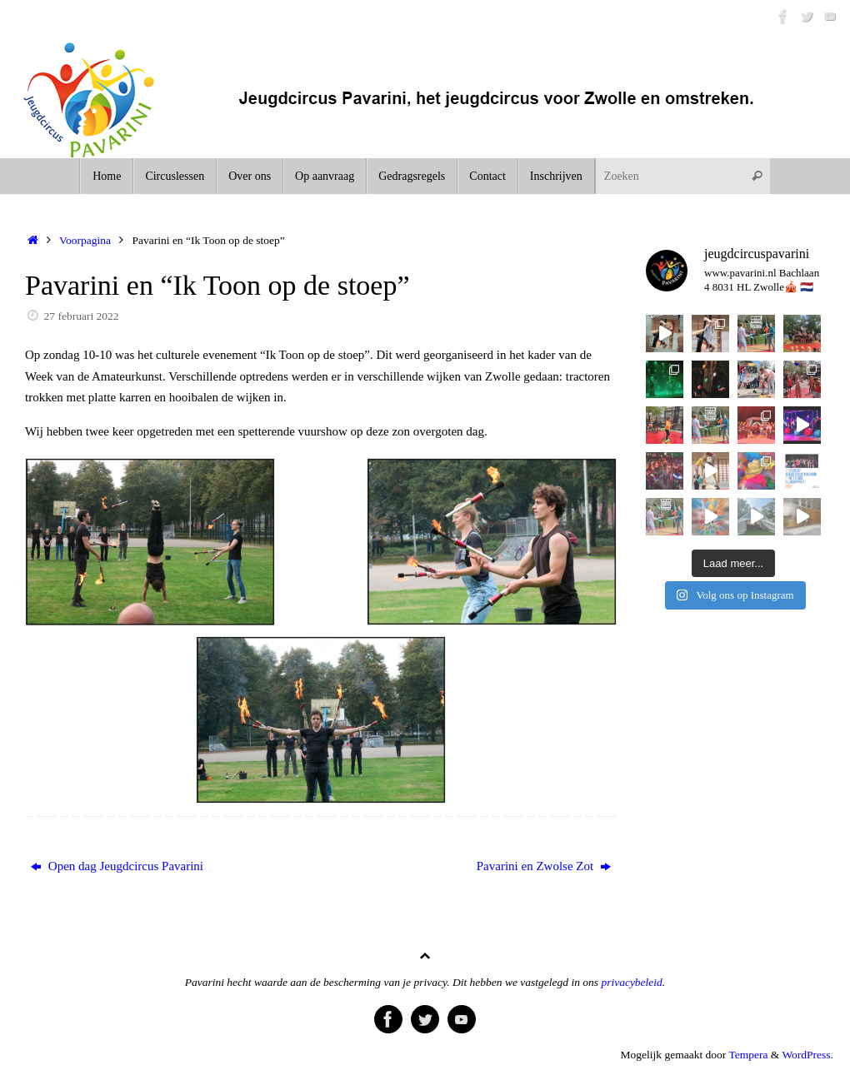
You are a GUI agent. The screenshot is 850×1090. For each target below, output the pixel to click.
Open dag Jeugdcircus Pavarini (117, 866)
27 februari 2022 (81, 316)
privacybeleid (631, 982)
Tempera (748, 1054)
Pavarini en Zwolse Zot (544, 866)
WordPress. (807, 1054)
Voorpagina (85, 240)
